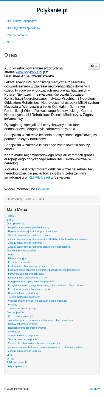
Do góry (95, 388)
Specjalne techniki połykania (23, 293)
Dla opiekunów (16, 223)
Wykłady (12, 304)
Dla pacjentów (15, 312)
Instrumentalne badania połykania (26, 273)
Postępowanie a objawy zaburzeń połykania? (32, 281)
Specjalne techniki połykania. (23, 335)
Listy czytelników (17, 366)
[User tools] (94, 66)
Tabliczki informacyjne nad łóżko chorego (29, 235)
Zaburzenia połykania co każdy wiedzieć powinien (34, 343)
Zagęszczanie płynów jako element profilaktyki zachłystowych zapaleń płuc (47, 239)
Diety (11, 254)
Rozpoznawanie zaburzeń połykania (27, 327)
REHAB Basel (39, 177)
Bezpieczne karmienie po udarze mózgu (29, 227)
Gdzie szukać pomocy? (20, 316)
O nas (10, 358)
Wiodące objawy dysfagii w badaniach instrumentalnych (37, 300)
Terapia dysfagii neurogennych (24, 297)
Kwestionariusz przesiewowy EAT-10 (27, 277)
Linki (9, 354)
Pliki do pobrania (17, 35)
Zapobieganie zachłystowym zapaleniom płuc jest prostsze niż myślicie (45, 347)
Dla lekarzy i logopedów (21, 21)
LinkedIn (42, 189)
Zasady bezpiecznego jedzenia (24, 351)
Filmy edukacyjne (17, 258)
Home (10, 215)
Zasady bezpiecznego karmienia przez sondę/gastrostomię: (39, 246)
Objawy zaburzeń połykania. (23, 324)
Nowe (10, 42)
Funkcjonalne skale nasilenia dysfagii (27, 266)
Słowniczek (14, 331)
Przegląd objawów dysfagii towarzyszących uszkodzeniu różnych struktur (46, 285)
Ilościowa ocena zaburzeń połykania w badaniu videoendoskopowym (44, 270)
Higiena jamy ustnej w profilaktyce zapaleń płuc (33, 231)
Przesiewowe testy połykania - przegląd (29, 289)
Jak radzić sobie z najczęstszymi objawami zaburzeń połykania (41, 320)
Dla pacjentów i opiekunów (23, 28)
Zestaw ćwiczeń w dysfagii (22, 308)
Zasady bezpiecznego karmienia (25, 243)
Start (9, 219)
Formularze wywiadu (19, 262)
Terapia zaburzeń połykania (22, 339)
